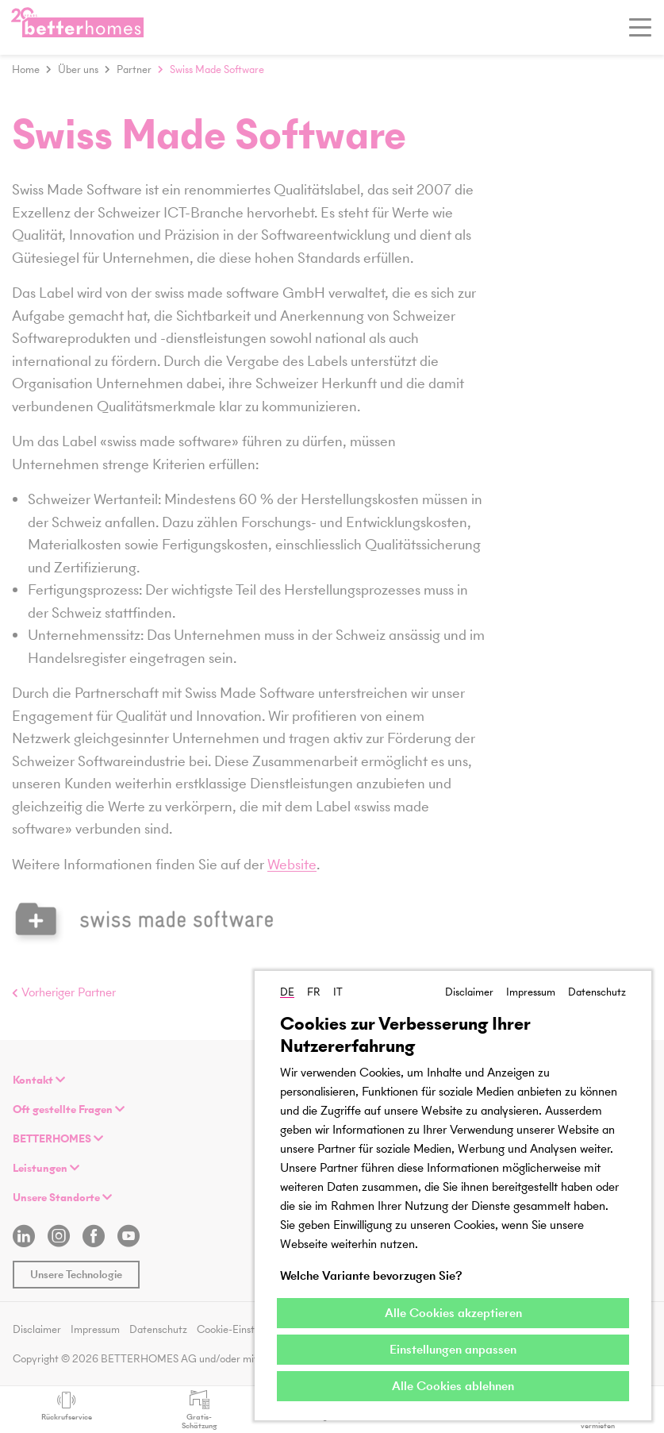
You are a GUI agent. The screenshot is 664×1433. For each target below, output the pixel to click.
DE (287, 992)
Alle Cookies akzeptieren (453, 1312)
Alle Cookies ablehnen (453, 1385)
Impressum (530, 992)
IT (338, 992)
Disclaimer (469, 992)
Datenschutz (597, 992)
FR (313, 992)
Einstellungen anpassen (453, 1349)
